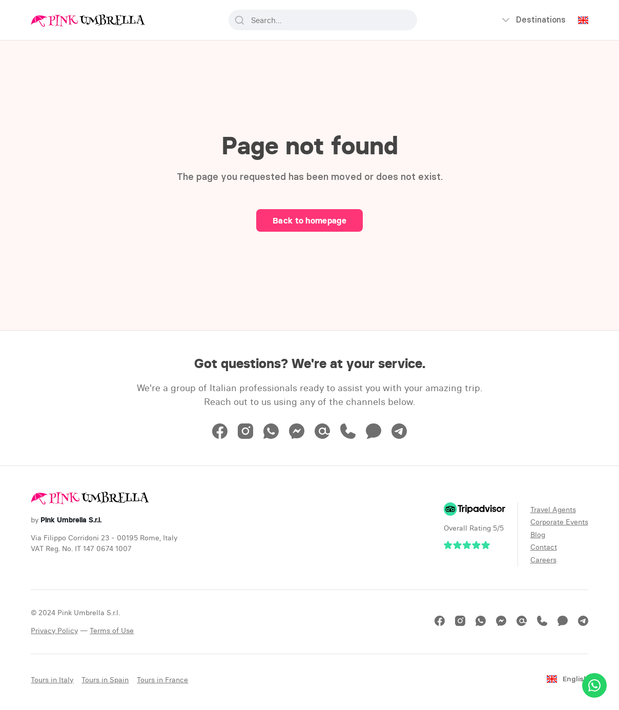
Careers (543, 559)
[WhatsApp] (271, 436)
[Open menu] (533, 20)
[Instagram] (245, 436)
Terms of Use (112, 630)
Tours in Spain (105, 679)
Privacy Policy (54, 630)
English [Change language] (567, 679)
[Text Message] (373, 436)
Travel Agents (553, 509)
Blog (537, 534)
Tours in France (162, 679)
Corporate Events (559, 521)
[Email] (322, 436)
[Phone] (348, 436)
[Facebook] (220, 436)
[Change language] (583, 20)
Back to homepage (309, 220)
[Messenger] (296, 436)
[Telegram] (399, 436)
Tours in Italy (52, 679)
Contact (543, 547)
